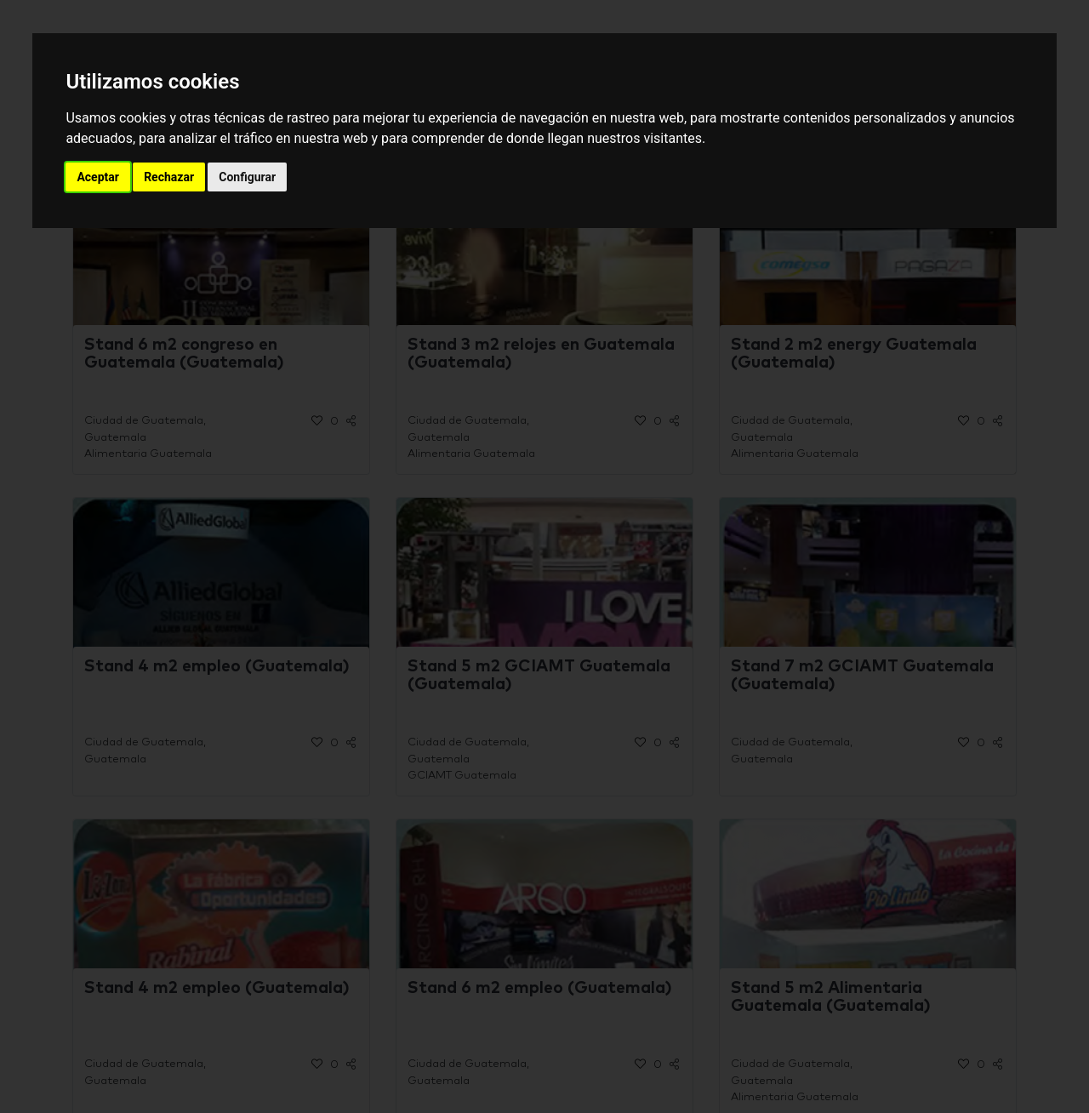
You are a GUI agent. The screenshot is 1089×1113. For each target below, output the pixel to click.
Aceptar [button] (98, 177)
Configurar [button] (247, 177)
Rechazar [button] (169, 177)
